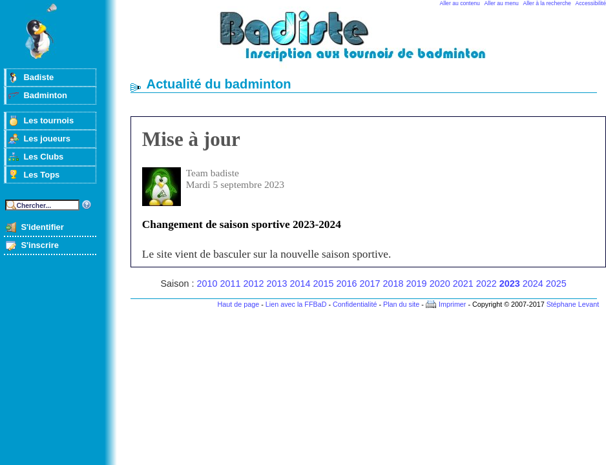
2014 (300, 283)
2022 (486, 283)
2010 (206, 283)
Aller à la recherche (547, 3)
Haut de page (238, 304)
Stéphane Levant (573, 304)
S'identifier (42, 227)
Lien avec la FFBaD (296, 304)
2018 (393, 283)
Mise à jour (191, 139)
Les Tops (41, 175)
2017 (370, 283)
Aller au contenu (460, 3)
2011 (230, 283)
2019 (416, 283)
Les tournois (48, 120)
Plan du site (401, 304)
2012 (254, 283)
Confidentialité (355, 304)
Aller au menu (502, 3)
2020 (440, 283)
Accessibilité (591, 3)
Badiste (38, 77)
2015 (323, 283)
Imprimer (452, 304)
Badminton (45, 95)
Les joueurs (46, 138)
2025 (556, 283)
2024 (533, 283)
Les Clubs (43, 156)
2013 (277, 283)
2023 (509, 283)
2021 (463, 283)
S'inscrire (40, 245)
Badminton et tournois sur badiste (368, 42)
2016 (347, 283)
